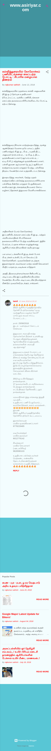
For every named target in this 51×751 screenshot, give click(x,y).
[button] (47, 72)
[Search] (47, 6)
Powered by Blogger (25, 740)
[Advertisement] (25, 40)
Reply (16, 471)
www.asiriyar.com (25, 7)
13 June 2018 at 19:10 (27, 301)
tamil (15, 301)
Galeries (31, 746)
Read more (42, 599)
